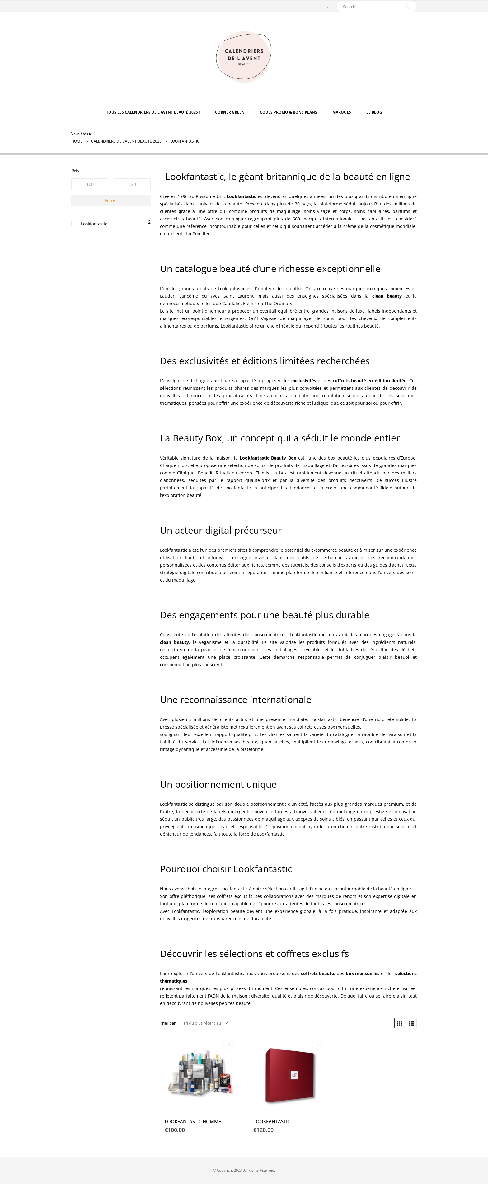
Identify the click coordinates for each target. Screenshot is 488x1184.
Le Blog (374, 112)
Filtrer (111, 200)
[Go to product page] (199, 1074)
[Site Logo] (244, 58)
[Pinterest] (327, 6)
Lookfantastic (94, 224)
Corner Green (230, 112)
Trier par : (168, 1023)
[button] (399, 1023)
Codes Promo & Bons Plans (288, 112)
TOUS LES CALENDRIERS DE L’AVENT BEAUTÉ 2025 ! (153, 112)
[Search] (407, 6)
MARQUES (341, 112)
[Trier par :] (205, 1023)
